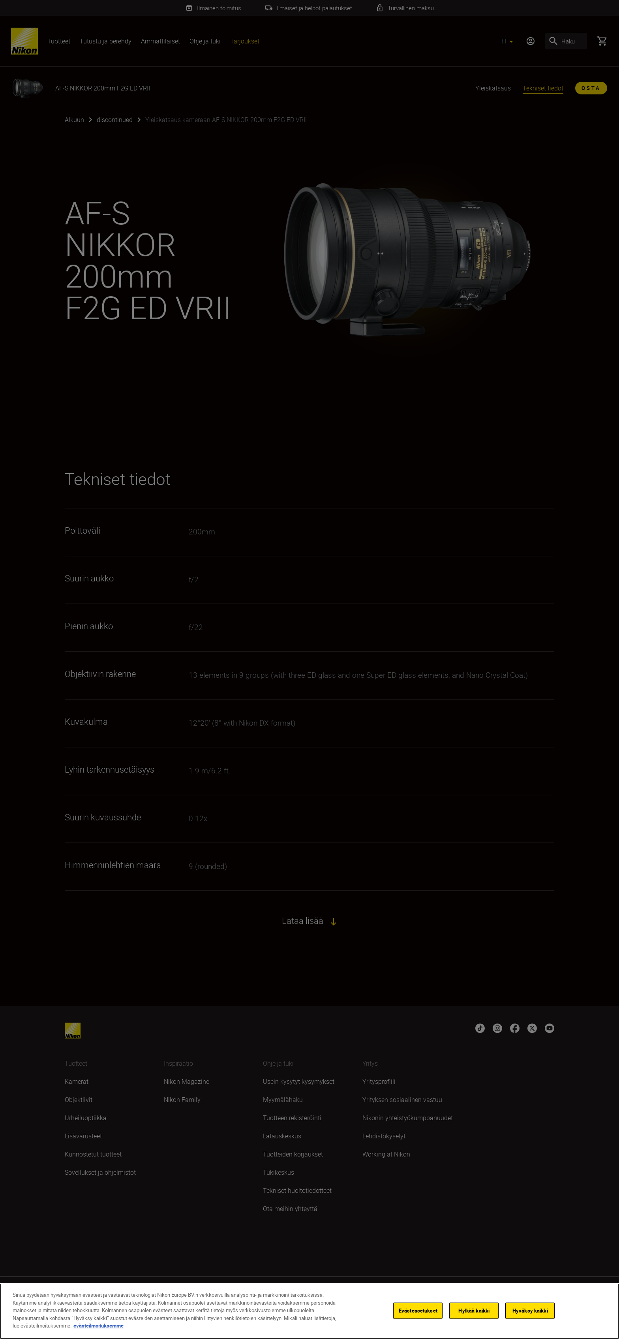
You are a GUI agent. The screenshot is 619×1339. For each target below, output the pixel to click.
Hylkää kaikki (474, 1310)
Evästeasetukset (418, 1310)
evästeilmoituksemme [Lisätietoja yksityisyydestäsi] (98, 1325)
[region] (309, 1311)
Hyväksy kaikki (530, 1310)
